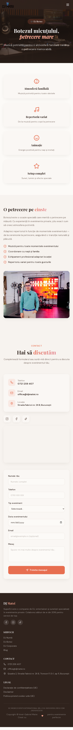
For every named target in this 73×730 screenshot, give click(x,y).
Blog (6, 650)
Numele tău (13, 476)
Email (10, 530)
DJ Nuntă (8, 637)
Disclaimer (9, 692)
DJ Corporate (10, 646)
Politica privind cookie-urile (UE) (19, 696)
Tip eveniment (15, 503)
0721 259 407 (12, 664)
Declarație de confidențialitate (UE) (20, 687)
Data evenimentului (17, 516)
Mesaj (11, 544)
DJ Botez (8, 641)
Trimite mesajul (36, 570)
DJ (9, 603)
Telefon (11, 489)
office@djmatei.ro (14, 669)
